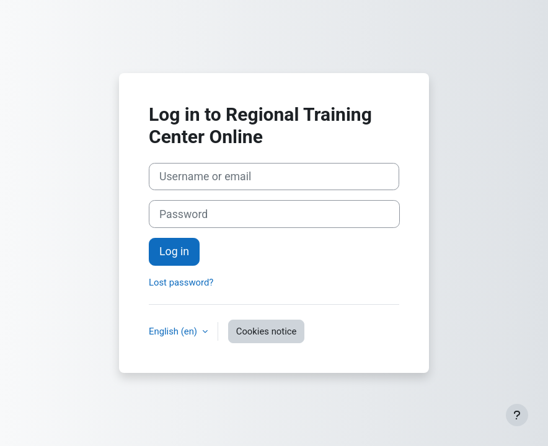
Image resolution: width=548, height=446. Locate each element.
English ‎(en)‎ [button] (174, 331)
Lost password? (181, 282)
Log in (174, 251)
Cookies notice (266, 331)
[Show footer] (517, 415)
